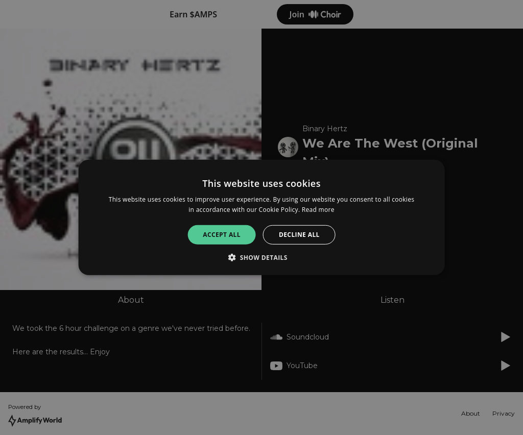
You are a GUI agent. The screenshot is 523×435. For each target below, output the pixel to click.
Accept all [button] (222, 234)
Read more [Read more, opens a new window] (318, 209)
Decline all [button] (299, 234)
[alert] (261, 217)
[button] (261, 257)
